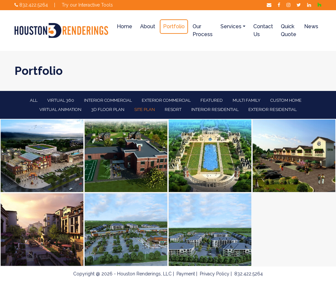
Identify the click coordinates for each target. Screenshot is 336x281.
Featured (211, 100)
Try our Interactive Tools (87, 5)
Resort (173, 109)
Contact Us (263, 30)
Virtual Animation (60, 109)
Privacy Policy (214, 273)
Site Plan (144, 109)
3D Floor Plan (107, 109)
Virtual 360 (60, 100)
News (311, 26)
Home (124, 26)
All (33, 100)
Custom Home (286, 100)
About (147, 26)
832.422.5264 (31, 5)
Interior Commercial (108, 100)
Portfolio (174, 26)
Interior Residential (215, 109)
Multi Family (247, 100)
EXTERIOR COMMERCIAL (166, 100)
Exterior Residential (272, 109)
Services (231, 26)
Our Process (203, 30)
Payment (186, 273)
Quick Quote (288, 30)
